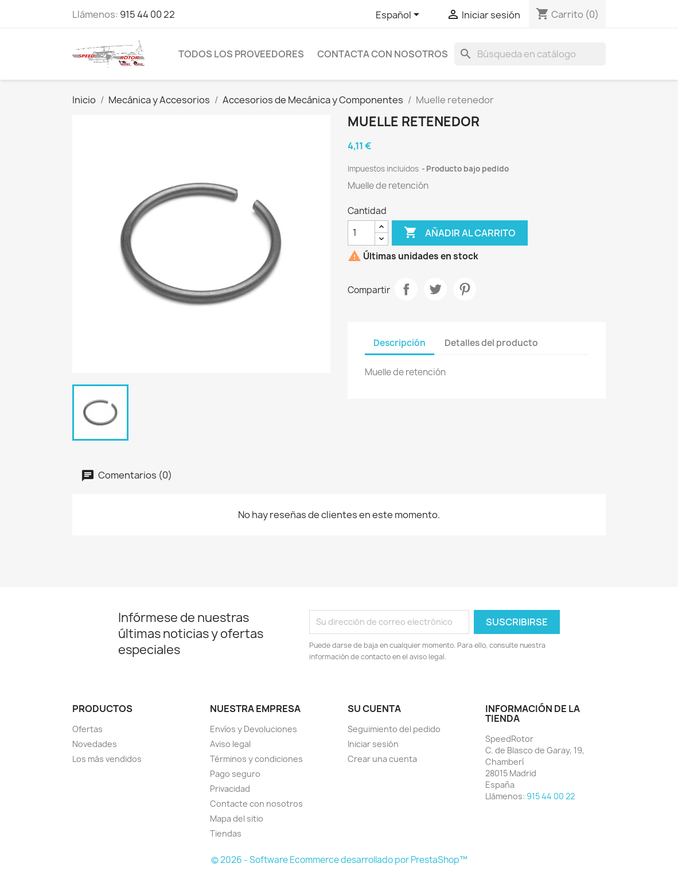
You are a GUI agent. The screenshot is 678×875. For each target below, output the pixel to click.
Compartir (406, 289)
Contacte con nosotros (256, 803)
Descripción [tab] (399, 343)
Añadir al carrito (460, 232)
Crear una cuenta (382, 758)
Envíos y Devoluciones (253, 729)
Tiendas (225, 833)
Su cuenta (374, 708)
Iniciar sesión (373, 743)
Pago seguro (235, 773)
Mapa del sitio (236, 818)
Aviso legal (230, 743)
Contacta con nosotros (382, 54)
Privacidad (230, 788)
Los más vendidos (107, 758)
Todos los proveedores (241, 54)
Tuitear (435, 289)
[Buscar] (530, 53)
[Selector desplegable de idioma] (399, 15)
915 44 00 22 (147, 14)
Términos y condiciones (256, 758)
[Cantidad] (361, 233)
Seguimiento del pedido (394, 729)
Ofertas (87, 729)
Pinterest (464, 289)
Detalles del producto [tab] (491, 343)
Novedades (94, 743)
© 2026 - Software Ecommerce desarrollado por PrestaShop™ (339, 860)
